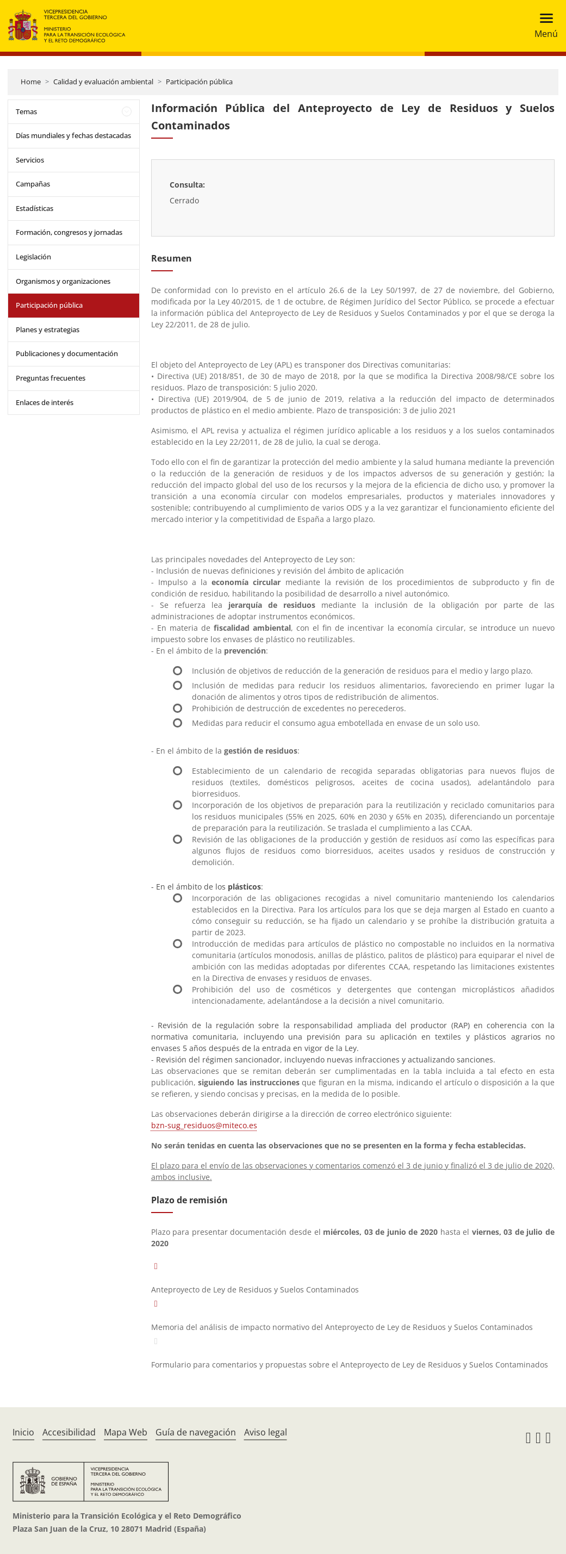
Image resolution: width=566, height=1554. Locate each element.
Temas (26, 111)
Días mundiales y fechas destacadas (73, 135)
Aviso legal (265, 1432)
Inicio (23, 1432)
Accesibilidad (69, 1432)
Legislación (33, 257)
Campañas (33, 184)
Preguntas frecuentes (50, 378)
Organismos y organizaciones (63, 281)
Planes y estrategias (47, 329)
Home (31, 81)
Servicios (30, 160)
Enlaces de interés (44, 402)
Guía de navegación (196, 1432)
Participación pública (199, 81)
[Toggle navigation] (542, 26)
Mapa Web (125, 1432)
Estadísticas (34, 208)
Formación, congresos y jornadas (69, 232)
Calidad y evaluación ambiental (103, 81)
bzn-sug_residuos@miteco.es (204, 1125)
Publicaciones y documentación (67, 353)
